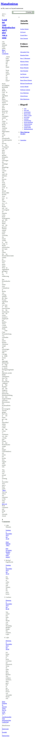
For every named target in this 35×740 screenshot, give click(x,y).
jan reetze (26, 117)
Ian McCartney (24, 77)
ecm (25, 108)
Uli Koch (22, 32)
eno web (26, 110)
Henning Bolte (24, 55)
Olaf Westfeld (24, 71)
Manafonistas (9, 3)
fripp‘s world (27, 115)
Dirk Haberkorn (24, 99)
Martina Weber (24, 61)
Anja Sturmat (24, 38)
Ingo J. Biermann (25, 58)
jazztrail (26, 119)
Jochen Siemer (24, 29)
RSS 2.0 (4, 504)
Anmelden (23, 140)
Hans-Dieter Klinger (26, 80)
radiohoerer (27, 125)
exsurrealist (27, 112)
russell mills (27, 127)
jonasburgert (27, 120)
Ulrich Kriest (24, 96)
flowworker (27, 113)
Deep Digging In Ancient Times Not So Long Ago (4, 707)
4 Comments (5, 52)
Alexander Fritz (24, 52)
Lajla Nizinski (24, 64)
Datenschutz (5, 736)
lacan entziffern (28, 122)
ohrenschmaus (28, 124)
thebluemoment (28, 129)
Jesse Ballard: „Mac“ (8, 543)
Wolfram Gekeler (25, 90)
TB (3, 52)
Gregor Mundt (24, 86)
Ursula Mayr (23, 35)
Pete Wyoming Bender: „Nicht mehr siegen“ (9, 553)
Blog (3, 50)
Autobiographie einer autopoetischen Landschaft (6, 719)
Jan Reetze (23, 74)
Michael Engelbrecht (26, 83)
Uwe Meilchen (24, 93)
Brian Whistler (24, 67)
